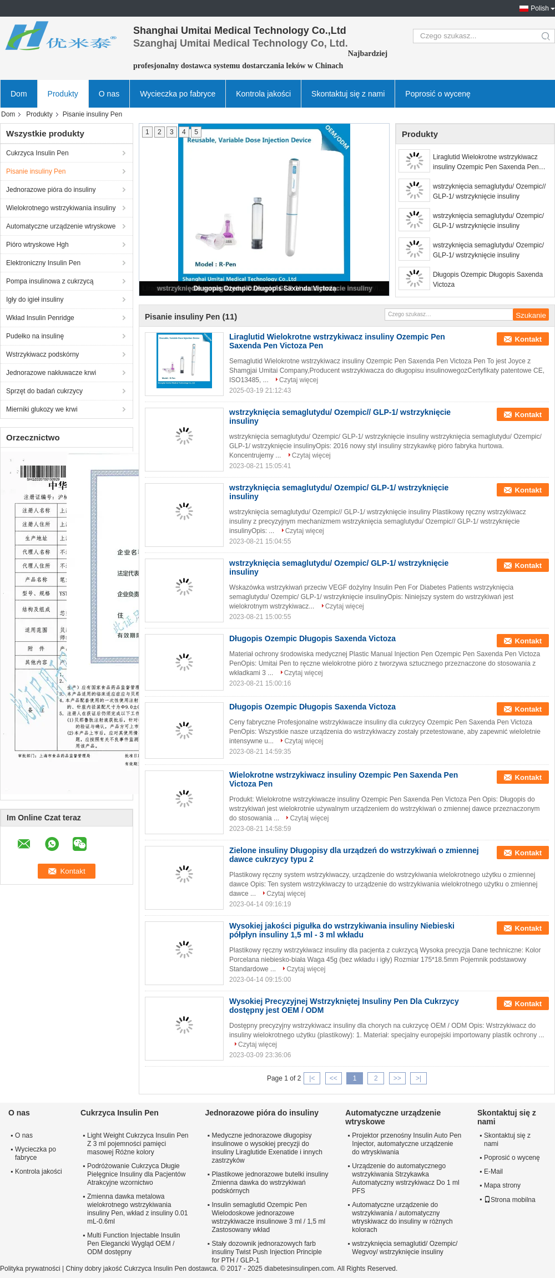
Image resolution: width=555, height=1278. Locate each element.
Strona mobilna (510, 1200)
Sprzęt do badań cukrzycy (44, 391)
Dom (19, 93)
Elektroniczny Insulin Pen (43, 263)
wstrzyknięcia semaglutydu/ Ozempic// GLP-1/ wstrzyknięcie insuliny (489, 191)
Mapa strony (502, 1185)
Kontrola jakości (263, 93)
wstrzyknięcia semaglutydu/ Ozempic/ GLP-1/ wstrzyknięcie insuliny (488, 221)
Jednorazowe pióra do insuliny (50, 190)
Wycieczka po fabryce (177, 93)
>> (397, 1078)
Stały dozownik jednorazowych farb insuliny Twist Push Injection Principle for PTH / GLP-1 (266, 1252)
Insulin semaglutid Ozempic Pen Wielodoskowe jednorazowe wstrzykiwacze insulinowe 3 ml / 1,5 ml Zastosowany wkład (268, 1217)
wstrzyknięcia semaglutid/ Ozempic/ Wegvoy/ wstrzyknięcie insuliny (404, 1248)
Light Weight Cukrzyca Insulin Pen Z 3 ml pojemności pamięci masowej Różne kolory (138, 1144)
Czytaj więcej (298, 380)
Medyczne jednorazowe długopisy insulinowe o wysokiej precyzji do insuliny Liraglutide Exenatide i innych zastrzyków (266, 1148)
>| (418, 1078)
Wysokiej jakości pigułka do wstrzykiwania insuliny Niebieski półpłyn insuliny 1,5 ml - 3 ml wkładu (342, 930)
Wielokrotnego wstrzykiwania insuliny (60, 208)
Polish (540, 8)
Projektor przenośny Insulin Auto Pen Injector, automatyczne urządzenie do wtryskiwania (406, 1144)
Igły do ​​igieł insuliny (34, 299)
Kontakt (528, 339)
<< (333, 1078)
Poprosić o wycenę (438, 93)
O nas (109, 93)
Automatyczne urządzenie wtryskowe (60, 226)
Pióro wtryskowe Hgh (37, 244)
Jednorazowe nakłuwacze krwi (51, 373)
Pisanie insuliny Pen (35, 171)
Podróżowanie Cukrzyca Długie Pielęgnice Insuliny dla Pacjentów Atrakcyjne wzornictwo (136, 1174)
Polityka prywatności (30, 1268)
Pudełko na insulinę (35, 336)
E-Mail (493, 1171)
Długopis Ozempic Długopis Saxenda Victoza (264, 288)
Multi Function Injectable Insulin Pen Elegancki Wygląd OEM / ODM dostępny (133, 1243)
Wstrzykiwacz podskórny (42, 354)
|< (312, 1078)
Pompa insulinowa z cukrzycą (49, 281)
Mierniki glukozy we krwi (42, 409)
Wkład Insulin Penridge (40, 318)
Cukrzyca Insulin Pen (37, 153)
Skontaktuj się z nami (348, 93)
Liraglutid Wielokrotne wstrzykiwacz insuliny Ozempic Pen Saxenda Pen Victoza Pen (486, 162)
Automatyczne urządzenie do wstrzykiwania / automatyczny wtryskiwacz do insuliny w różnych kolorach (402, 1217)
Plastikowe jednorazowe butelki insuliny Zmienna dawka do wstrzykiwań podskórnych (269, 1182)
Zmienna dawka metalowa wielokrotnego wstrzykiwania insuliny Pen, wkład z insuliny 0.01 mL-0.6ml (137, 1209)
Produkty (63, 93)
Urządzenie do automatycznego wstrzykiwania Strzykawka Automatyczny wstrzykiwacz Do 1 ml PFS (405, 1178)
